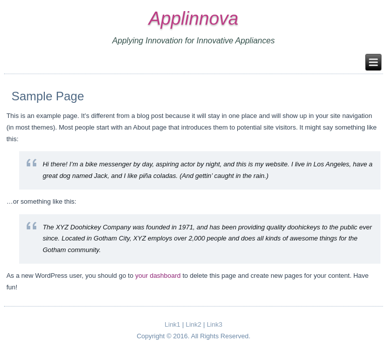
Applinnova (193, 18)
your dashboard (157, 275)
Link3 (214, 324)
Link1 (172, 324)
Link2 (193, 324)
